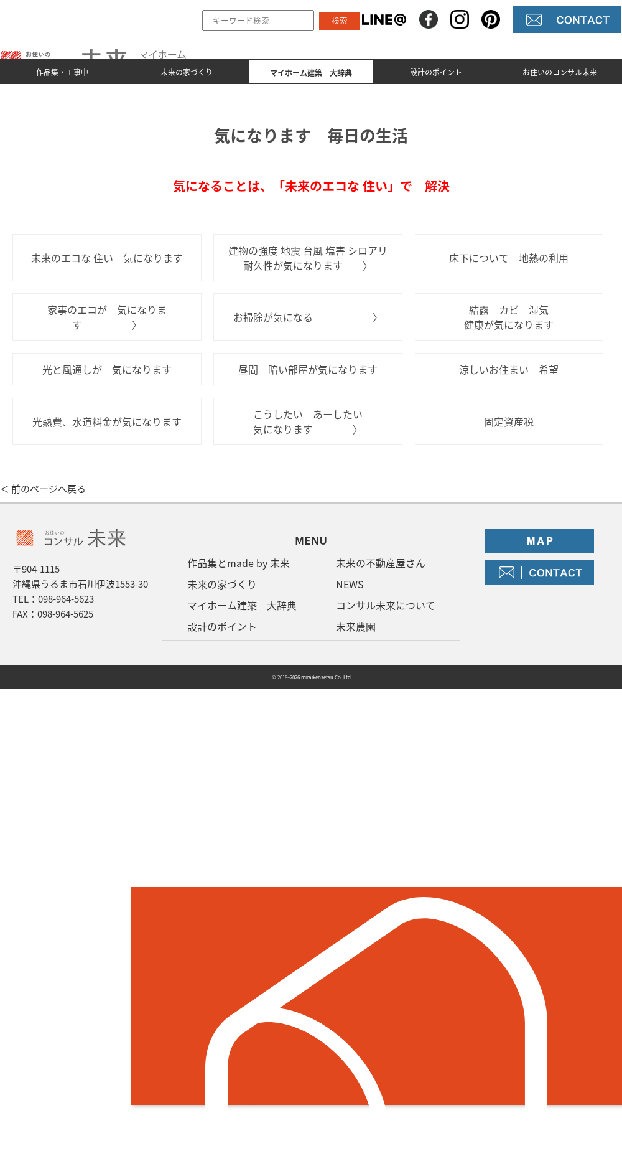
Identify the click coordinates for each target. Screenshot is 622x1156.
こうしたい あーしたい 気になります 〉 (308, 421)
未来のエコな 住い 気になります (107, 257)
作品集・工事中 (62, 72)
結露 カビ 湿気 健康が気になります (511, 317)
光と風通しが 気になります (107, 369)
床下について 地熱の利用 (509, 257)
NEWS (350, 583)
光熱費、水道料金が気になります (107, 421)
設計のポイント (436, 72)
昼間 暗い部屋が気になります (308, 369)
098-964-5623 (66, 599)
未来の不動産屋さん (380, 562)
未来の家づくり (186, 72)
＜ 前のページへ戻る (43, 489)
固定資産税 (509, 421)
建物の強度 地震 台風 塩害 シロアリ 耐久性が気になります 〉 (308, 258)
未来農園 (356, 626)
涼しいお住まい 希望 (509, 369)
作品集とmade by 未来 (238, 562)
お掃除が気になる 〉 (308, 316)
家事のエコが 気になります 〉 (107, 317)
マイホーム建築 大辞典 (242, 605)
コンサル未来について (385, 605)
